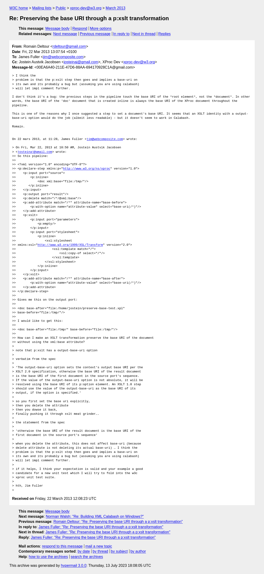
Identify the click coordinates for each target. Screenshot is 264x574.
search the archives (87, 557)
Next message (65, 34)
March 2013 (115, 8)
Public (61, 8)
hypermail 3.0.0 (73, 565)
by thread (100, 551)
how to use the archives (48, 557)
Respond (79, 28)
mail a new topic (98, 546)
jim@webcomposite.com (63, 57)
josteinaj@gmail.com (81, 62)
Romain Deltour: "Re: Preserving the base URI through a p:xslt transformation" (118, 522)
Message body (57, 28)
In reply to (121, 34)
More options (101, 28)
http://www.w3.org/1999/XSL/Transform (70, 245)
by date (84, 551)
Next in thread (144, 34)
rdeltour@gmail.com (69, 46)
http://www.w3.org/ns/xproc (86, 169)
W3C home (18, 8)
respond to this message (62, 546)
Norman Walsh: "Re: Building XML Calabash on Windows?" (95, 516)
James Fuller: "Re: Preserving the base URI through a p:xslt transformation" (100, 527)
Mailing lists (41, 8)
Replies (164, 34)
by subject (119, 551)
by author (138, 551)
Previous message (95, 34)
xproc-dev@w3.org (86, 8)
